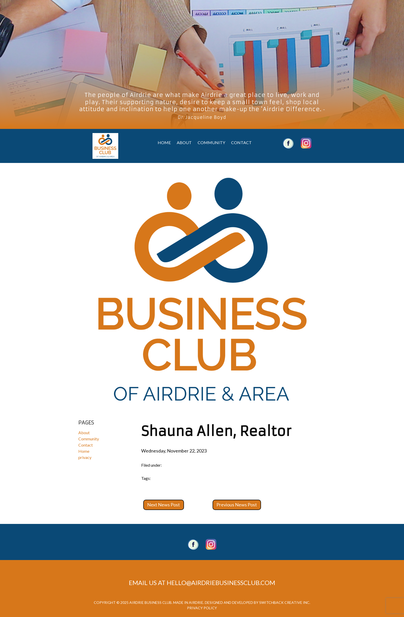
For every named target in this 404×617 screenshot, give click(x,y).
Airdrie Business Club (105, 146)
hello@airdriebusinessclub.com (221, 582)
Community (211, 142)
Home (164, 142)
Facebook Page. (193, 544)
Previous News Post (236, 504)
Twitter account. (211, 544)
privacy (84, 457)
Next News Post (163, 504)
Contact (241, 142)
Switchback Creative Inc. (284, 602)
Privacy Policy (202, 608)
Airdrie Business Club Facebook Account (288, 143)
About (184, 142)
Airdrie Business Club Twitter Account (306, 143)
